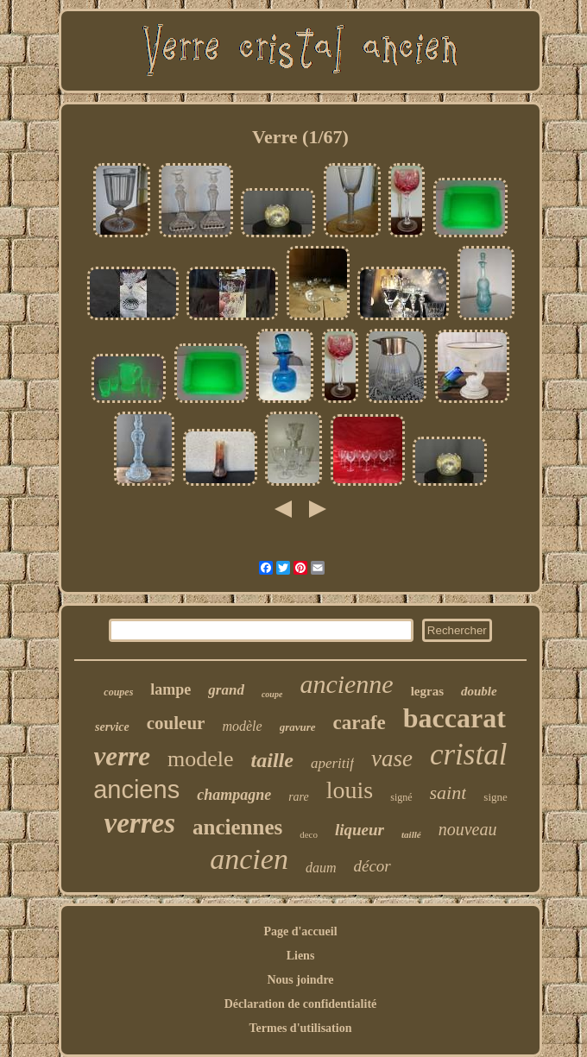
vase (392, 758)
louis (349, 790)
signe (495, 796)
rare (298, 796)
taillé (411, 834)
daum (321, 867)
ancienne (346, 684)
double (479, 691)
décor (371, 866)
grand (226, 690)
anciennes (237, 827)
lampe (170, 689)
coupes (118, 692)
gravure (298, 726)
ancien (249, 859)
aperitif (332, 763)
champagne (234, 794)
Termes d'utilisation (300, 1028)
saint (448, 792)
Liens (301, 955)
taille (272, 760)
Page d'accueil (300, 931)
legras (427, 691)
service (112, 726)
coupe (272, 694)
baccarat (454, 717)
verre (122, 756)
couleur (176, 723)
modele (200, 758)
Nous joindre (300, 979)
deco (309, 834)
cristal (468, 754)
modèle (242, 726)
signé (401, 797)
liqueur (359, 830)
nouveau (468, 829)
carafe (359, 722)
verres (139, 823)
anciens (136, 789)
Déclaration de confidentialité (300, 1003)
